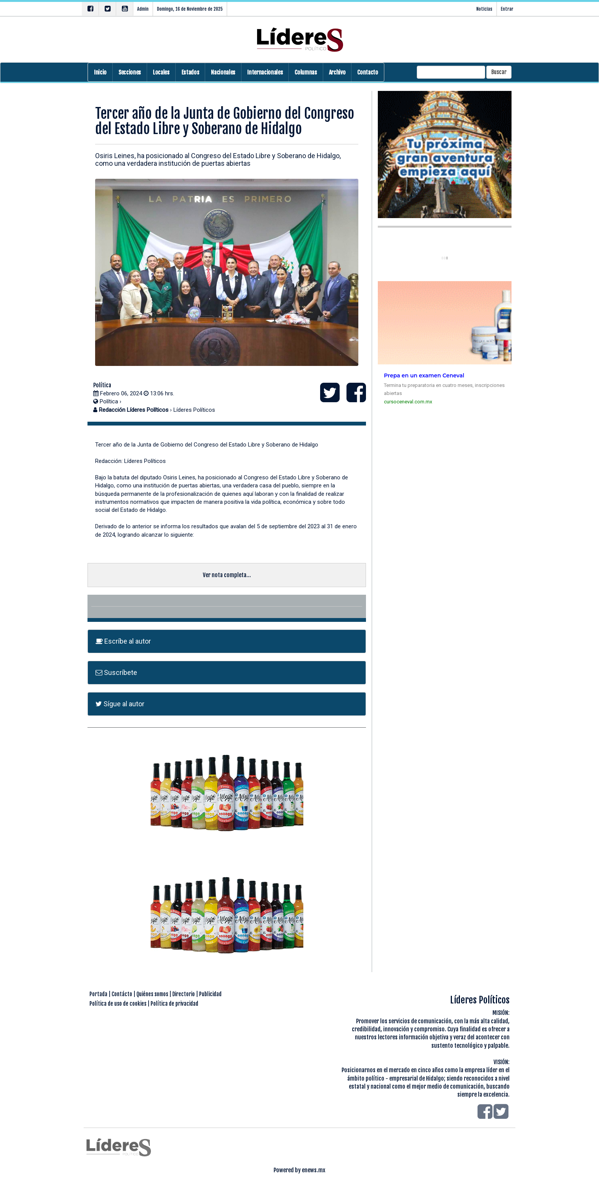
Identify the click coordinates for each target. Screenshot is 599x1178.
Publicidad (210, 994)
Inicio (100, 72)
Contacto (367, 72)
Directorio (183, 994)
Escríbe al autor (123, 641)
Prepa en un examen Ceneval (424, 375)
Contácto (122, 994)
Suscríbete (116, 672)
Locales (161, 72)
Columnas (306, 72)
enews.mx (313, 1170)
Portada (98, 994)
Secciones (129, 72)
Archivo (337, 72)
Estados (190, 72)
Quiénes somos (152, 994)
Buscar (499, 72)
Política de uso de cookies (117, 1003)
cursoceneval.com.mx (408, 402)
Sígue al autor (120, 704)
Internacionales (265, 72)
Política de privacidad (174, 1003)
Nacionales (223, 72)
